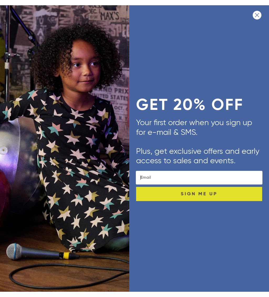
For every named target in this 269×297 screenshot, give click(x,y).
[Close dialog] (257, 15)
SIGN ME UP (199, 194)
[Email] (199, 177)
